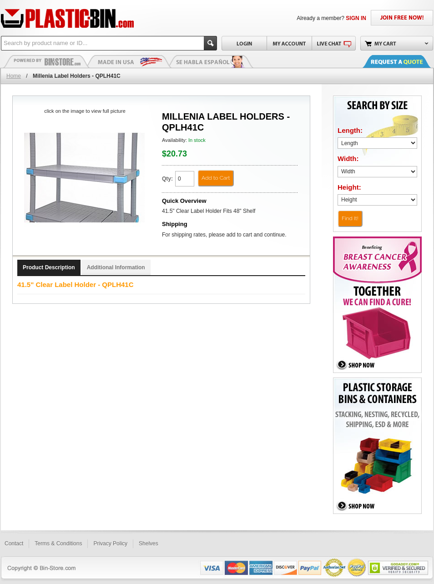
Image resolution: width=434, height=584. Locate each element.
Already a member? (331, 18)
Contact (14, 543)
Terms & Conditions (58, 543)
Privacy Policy (110, 543)
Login (244, 43)
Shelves (148, 543)
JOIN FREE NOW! (402, 17)
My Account (289, 43)
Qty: (167, 179)
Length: (350, 130)
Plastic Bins (46, 61)
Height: (349, 187)
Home (13, 76)
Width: (348, 158)
